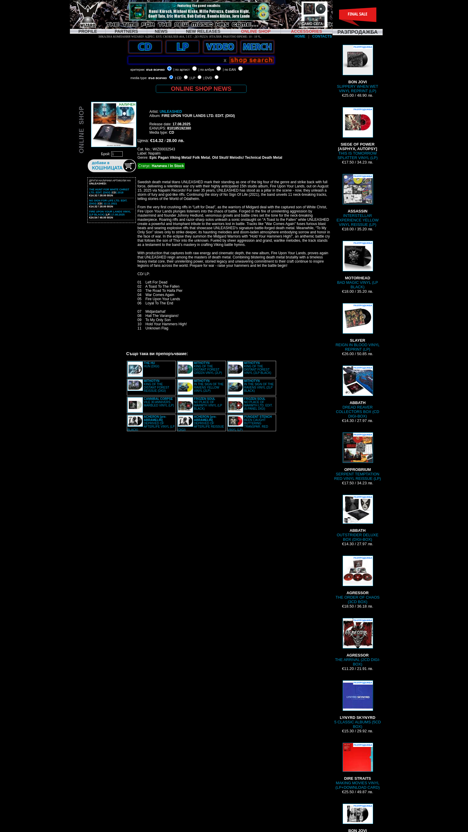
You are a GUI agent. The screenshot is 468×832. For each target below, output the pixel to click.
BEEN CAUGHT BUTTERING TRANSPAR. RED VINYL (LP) (250, 423)
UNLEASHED (171, 112)
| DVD (207, 78)
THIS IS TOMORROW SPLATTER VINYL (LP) (358, 133)
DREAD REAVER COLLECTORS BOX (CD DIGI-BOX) (357, 392)
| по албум (206, 69)
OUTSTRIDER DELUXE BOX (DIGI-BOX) (357, 518)
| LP (192, 78)
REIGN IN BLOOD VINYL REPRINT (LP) (357, 327)
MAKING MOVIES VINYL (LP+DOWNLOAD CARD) (357, 766)
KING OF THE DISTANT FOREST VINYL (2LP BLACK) (257, 368)
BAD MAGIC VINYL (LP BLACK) (357, 265)
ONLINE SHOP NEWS (201, 88)
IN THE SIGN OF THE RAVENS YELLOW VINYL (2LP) (209, 385)
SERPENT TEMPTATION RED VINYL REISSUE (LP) (357, 456)
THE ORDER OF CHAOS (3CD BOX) (357, 580)
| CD (178, 78)
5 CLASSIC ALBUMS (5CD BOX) (357, 704)
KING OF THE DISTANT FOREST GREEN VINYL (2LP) (208, 368)
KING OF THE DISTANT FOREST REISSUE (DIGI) (156, 385)
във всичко (155, 69)
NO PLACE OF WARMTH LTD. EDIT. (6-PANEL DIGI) (258, 403)
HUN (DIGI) (151, 364)
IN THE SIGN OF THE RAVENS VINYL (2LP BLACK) (259, 385)
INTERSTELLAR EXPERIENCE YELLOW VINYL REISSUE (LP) (358, 200)
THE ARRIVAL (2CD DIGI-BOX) (357, 642)
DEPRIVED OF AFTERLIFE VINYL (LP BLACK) (151, 423)
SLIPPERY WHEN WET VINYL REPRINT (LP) (357, 69)
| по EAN (229, 69)
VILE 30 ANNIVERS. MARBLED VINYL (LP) (159, 402)
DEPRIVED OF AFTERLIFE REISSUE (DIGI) (201, 423)
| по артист (181, 69)
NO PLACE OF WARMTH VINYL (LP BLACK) (208, 403)
